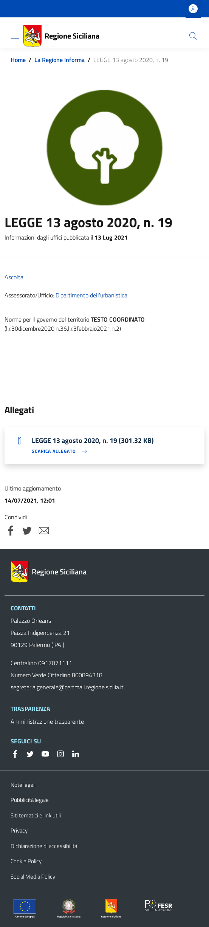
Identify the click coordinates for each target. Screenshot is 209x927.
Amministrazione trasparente (47, 721)
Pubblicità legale (30, 799)
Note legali (23, 784)
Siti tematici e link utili (36, 815)
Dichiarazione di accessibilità (44, 846)
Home (18, 59)
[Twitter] (27, 753)
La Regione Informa (59, 59)
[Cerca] (193, 35)
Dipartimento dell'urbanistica (91, 295)
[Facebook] (15, 753)
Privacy (19, 830)
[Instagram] (57, 753)
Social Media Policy (33, 876)
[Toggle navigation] (15, 38)
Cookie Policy (26, 861)
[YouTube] (42, 753)
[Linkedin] (72, 753)
